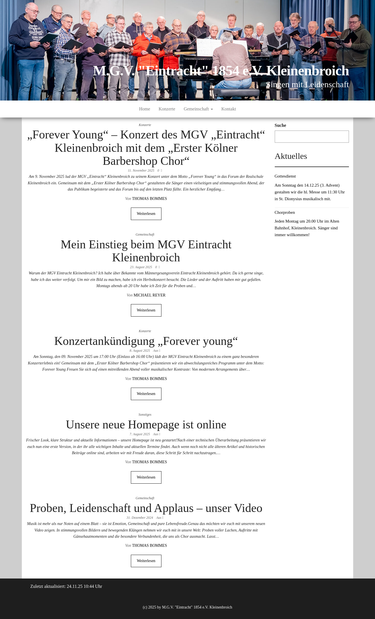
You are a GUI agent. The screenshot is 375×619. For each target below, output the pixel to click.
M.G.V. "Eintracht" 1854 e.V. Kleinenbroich (221, 70)
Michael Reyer (150, 295)
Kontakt (228, 108)
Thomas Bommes (149, 199)
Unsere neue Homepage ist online (146, 424)
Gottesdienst (285, 176)
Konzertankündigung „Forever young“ (146, 340)
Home (144, 108)
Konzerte (167, 108)
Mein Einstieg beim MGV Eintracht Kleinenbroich (146, 251)
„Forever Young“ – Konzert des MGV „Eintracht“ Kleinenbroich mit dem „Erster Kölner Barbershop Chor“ (146, 147)
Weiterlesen (146, 214)
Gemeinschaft (198, 108)
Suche (280, 125)
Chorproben (285, 212)
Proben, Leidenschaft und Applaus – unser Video (146, 508)
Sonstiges (145, 415)
